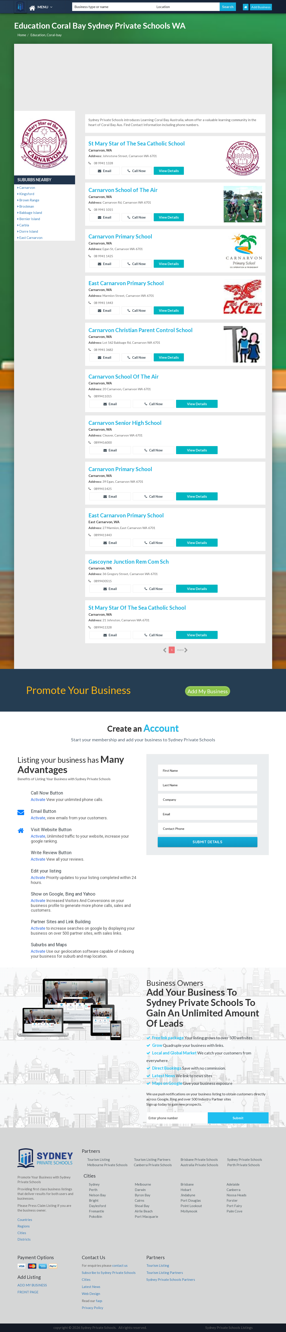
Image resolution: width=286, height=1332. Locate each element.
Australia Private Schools (199, 1165)
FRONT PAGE (27, 1292)
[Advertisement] (143, 77)
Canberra (233, 1190)
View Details (169, 171)
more (182, 650)
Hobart (186, 1190)
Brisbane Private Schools (199, 1159)
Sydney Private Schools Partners (170, 1279)
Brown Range (28, 200)
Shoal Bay (142, 1206)
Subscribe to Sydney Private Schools (109, 1273)
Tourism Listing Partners (152, 1159)
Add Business (261, 7)
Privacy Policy (92, 1308)
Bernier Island (28, 219)
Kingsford (25, 194)
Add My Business (207, 691)
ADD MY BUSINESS (32, 1285)
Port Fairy (234, 1206)
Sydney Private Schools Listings (229, 1328)
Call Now (137, 171)
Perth (93, 1190)
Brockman (25, 206)
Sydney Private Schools (244, 1159)
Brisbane (187, 1184)
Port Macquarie (146, 1216)
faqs (99, 1301)
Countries (24, 1220)
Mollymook (189, 1211)
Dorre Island (27, 231)
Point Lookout (191, 1206)
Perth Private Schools (243, 1165)
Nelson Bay (97, 1195)
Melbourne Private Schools (107, 1165)
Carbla (23, 225)
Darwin (140, 1190)
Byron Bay (142, 1195)
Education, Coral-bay (46, 35)
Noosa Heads (236, 1195)
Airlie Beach (144, 1211)
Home (21, 35)
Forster (232, 1200)
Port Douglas (191, 1200)
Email (104, 171)
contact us (120, 1265)
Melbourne (143, 1184)
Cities (21, 1233)
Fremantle (96, 1211)
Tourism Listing (98, 1159)
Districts (24, 1239)
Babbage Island (29, 213)
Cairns (139, 1200)
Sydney (94, 1184)
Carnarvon (26, 187)
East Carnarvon (29, 238)
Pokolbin (95, 1216)
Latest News (91, 1287)
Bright (94, 1200)
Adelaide (233, 1184)
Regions (23, 1226)
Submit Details (207, 842)
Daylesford (97, 1206)
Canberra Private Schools (153, 1165)
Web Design (91, 1294)
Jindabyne (188, 1195)
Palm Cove (234, 1211)
